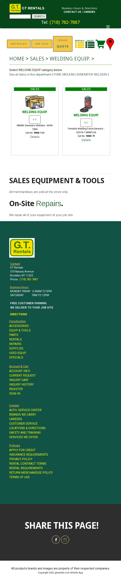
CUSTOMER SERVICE (23, 423)
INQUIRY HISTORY (21, 384)
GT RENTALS (33, 8)
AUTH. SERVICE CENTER (25, 410)
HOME (16, 59)
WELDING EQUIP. (70, 59)
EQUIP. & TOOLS (20, 330)
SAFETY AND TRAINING (25, 432)
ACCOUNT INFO (19, 371)
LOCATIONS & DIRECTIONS (27, 428)
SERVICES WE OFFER (23, 437)
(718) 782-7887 (64, 22)
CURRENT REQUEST (22, 375)
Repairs (48, 203)
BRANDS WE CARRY (22, 414)
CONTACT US (72, 12)
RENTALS (15, 339)
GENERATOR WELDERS (91, 74)
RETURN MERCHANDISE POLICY (31, 472)
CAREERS (89, 12)
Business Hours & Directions (79, 8)
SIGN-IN (14, 393)
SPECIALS (16, 357)
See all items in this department (30, 74)
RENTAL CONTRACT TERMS (27, 463)
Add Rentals (19, 43)
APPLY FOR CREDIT (22, 450)
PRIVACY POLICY (20, 459)
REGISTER (16, 389)
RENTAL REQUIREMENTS (26, 468)
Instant (63, 43)
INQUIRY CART (19, 380)
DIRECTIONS (18, 314)
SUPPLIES (16, 348)
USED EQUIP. (17, 353)
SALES (37, 59)
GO (35, 119)
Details (35, 137)
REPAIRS (15, 344)
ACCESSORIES (19, 326)
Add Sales (42, 43)
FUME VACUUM (63, 74)
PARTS (13, 335)
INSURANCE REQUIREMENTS (28, 454)
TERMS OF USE (19, 477)
